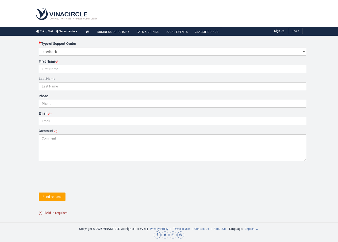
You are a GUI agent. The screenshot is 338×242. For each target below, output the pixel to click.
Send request (52, 196)
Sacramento (67, 31)
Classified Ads (207, 32)
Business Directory (113, 32)
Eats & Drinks (147, 32)
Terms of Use (181, 229)
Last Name (47, 78)
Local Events (177, 32)
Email (45, 113)
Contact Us (201, 229)
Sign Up (279, 31)
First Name (49, 61)
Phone (43, 96)
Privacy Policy (159, 229)
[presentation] (74, 174)
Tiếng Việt (44, 31)
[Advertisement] (217, 12)
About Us (220, 229)
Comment (48, 131)
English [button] (251, 229)
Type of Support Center (57, 43)
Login (295, 31)
